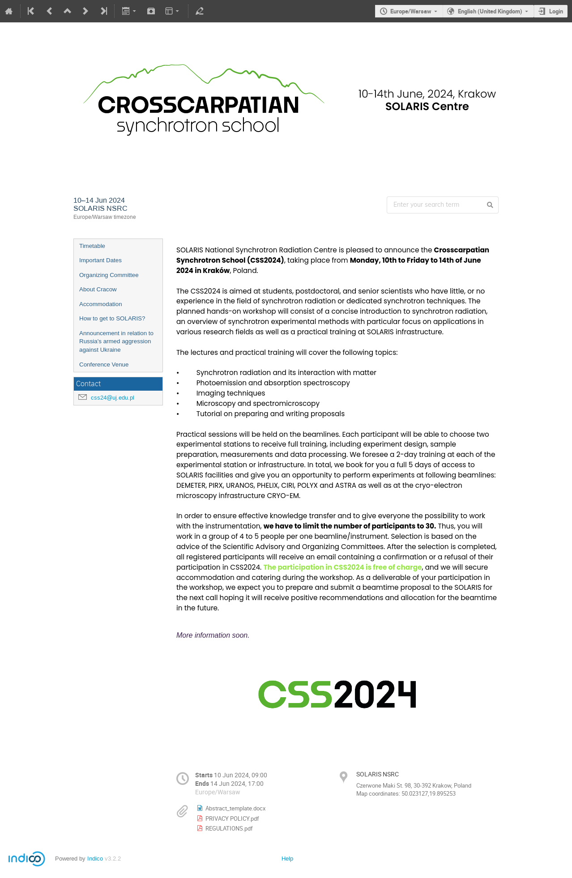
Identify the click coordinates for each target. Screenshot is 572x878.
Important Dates (100, 260)
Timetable (92, 246)
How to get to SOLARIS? (112, 318)
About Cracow (98, 289)
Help (287, 858)
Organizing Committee (109, 275)
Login (556, 11)
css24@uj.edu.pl (112, 397)
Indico (95, 858)
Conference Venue (103, 364)
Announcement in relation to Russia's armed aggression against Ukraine (116, 341)
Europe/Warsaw (410, 11)
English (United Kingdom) (490, 11)
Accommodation (100, 304)
